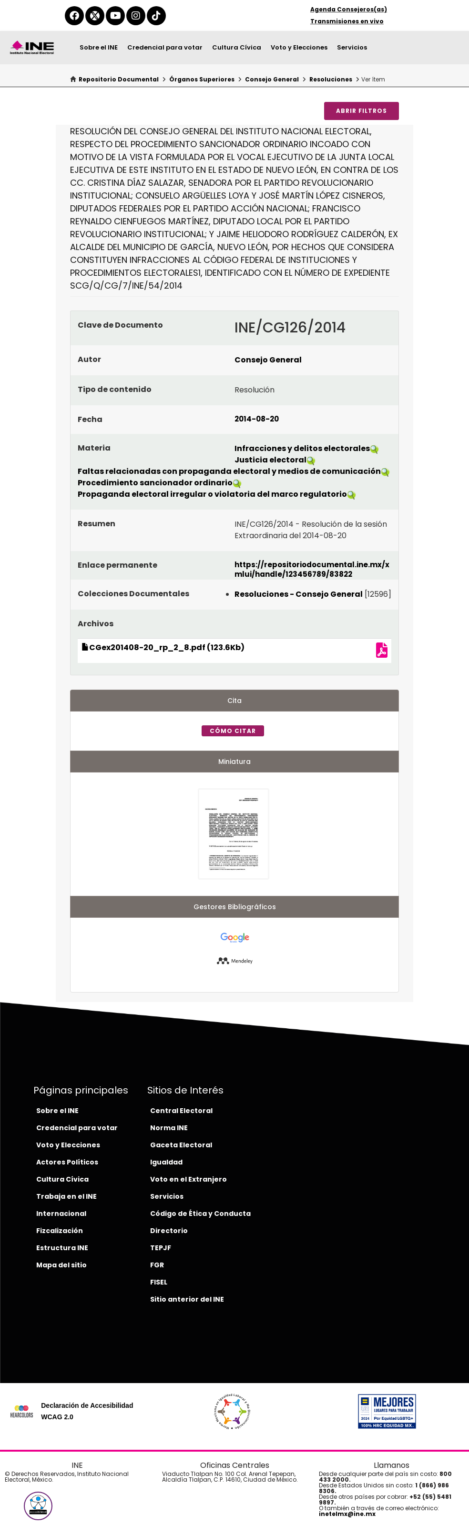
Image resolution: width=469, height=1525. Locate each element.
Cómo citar (233, 731)
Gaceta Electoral (181, 1145)
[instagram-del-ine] (135, 15)
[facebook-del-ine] (74, 15)
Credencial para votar (165, 47)
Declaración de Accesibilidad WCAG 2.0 (87, 1411)
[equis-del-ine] (94, 15)
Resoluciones (330, 79)
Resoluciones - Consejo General (298, 594)
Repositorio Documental (119, 79)
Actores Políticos (67, 1162)
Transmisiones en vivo (347, 21)
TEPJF (160, 1248)
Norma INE (169, 1128)
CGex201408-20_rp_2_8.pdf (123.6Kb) (163, 647)
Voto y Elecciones (299, 47)
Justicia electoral (270, 459)
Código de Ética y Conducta (200, 1213)
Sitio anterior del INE (187, 1299)
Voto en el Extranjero (188, 1179)
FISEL (158, 1282)
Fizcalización (59, 1230)
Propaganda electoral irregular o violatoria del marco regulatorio (212, 494)
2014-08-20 (256, 419)
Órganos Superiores (201, 79)
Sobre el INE (99, 47)
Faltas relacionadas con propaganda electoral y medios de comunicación (229, 471)
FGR (157, 1265)
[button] (38, 1506)
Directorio (169, 1230)
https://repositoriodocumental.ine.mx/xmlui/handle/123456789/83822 (311, 569)
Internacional (61, 1213)
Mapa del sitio (61, 1265)
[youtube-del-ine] (115, 15)
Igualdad (166, 1162)
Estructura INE (62, 1248)
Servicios (352, 47)
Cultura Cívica (236, 47)
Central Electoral (181, 1110)
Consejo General (272, 79)
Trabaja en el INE (66, 1196)
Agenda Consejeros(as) (348, 9)
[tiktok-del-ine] (156, 15)
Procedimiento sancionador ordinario (155, 482)
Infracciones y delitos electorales (302, 448)
